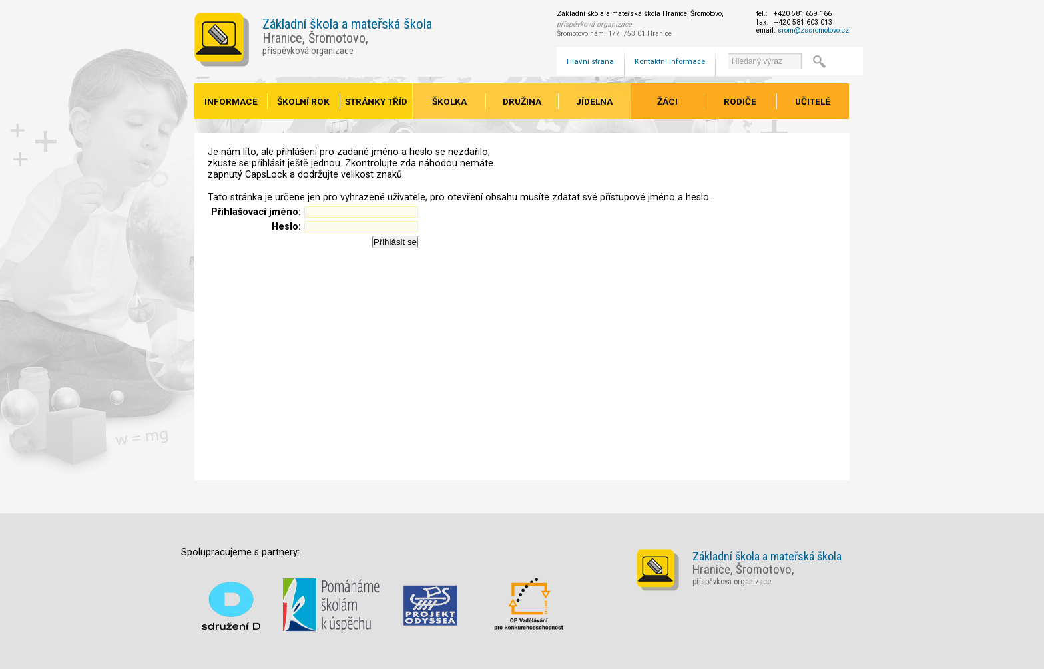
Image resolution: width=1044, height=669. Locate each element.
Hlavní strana (590, 61)
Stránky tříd (376, 101)
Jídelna (594, 101)
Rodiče (740, 101)
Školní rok (303, 101)
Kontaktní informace (670, 61)
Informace (231, 101)
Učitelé (812, 101)
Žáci (667, 101)
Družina (522, 101)
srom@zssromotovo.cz (813, 30)
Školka (449, 101)
